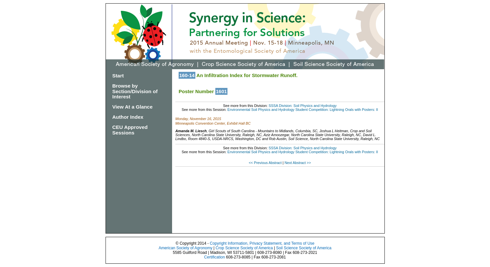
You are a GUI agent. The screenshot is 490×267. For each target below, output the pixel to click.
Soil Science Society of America (303, 248)
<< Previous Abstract (266, 163)
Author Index (128, 117)
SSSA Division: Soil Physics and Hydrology (303, 106)
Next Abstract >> (297, 163)
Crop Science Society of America (244, 248)
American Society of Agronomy (185, 248)
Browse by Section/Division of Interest (135, 91)
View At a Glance (132, 107)
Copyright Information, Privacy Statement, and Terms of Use (262, 243)
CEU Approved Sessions (130, 129)
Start (118, 75)
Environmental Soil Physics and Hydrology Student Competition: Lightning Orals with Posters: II (302, 110)
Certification (214, 257)
